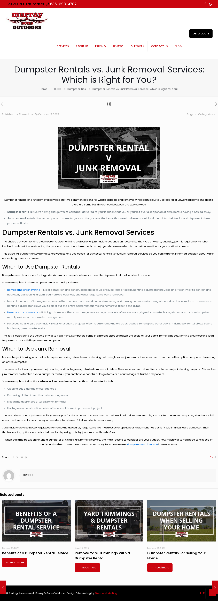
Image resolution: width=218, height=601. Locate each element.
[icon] (210, 4)
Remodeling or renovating (23, 290)
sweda (26, 114)
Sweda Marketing (106, 593)
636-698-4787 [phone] (63, 4)
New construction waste (22, 312)
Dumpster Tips (76, 89)
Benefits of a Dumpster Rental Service (35, 553)
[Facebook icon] (205, 4)
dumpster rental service (142, 444)
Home (44, 89)
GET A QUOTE (201, 33)
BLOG (57, 89)
